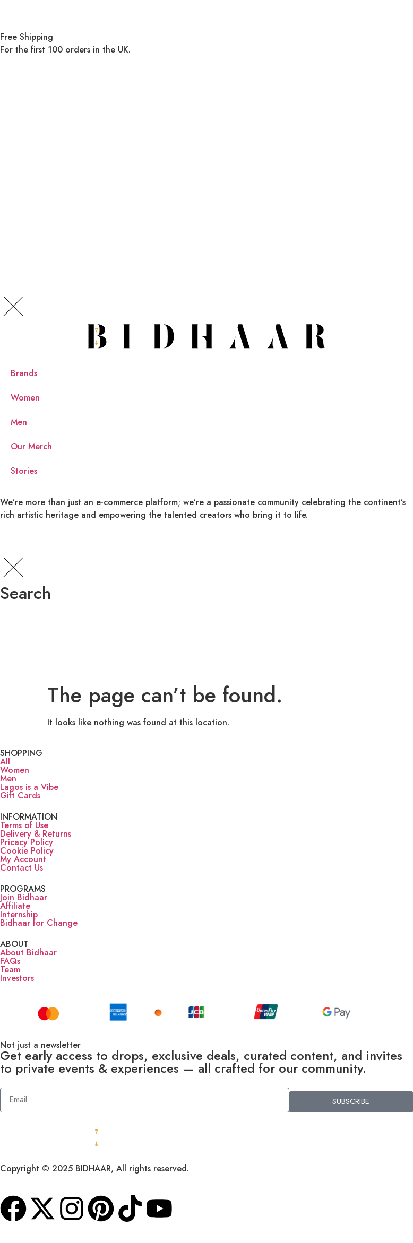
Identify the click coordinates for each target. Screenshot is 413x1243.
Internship (19, 914)
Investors (17, 978)
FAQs (10, 961)
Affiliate (15, 906)
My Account (23, 859)
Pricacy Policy (26, 842)
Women (14, 770)
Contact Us (21, 868)
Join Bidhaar (23, 897)
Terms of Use (24, 825)
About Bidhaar (28, 952)
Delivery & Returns (35, 834)
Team (10, 969)
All (5, 761)
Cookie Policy (27, 851)
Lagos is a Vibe (29, 787)
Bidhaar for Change (39, 923)
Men (8, 778)
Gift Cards (20, 795)
